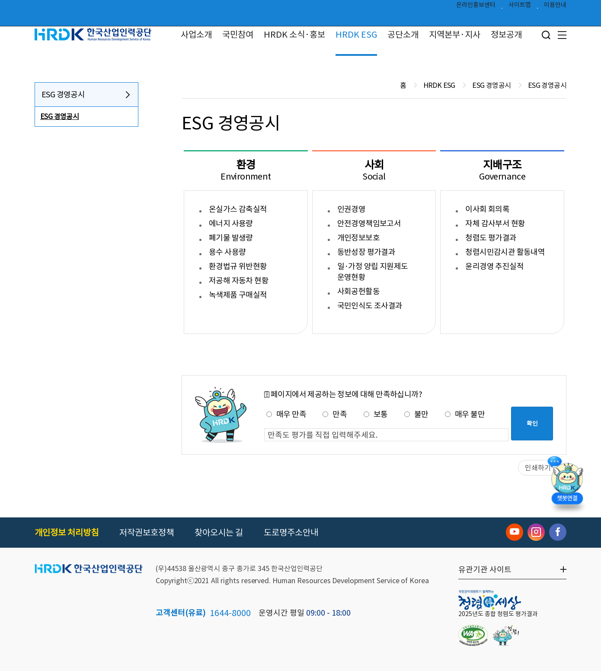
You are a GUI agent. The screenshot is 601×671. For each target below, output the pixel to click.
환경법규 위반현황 (238, 266)
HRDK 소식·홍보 (294, 34)
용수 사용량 (227, 252)
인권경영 (351, 209)
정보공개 (506, 34)
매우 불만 (465, 414)
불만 (416, 414)
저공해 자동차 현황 (239, 281)
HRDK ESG (356, 34)
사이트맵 (519, 7)
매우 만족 (286, 414)
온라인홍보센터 (476, 7)
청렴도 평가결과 (490, 238)
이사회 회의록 (487, 209)
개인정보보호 (358, 238)
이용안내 (555, 7)
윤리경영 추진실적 (494, 266)
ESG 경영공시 (63, 95)
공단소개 (403, 34)
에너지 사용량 (231, 223)
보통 (376, 414)
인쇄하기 (538, 467)
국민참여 (237, 34)
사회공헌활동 (358, 291)
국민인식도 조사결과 (370, 306)
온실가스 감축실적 (238, 209)
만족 (335, 414)
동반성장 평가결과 (366, 252)
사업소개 (196, 34)
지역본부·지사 (454, 34)
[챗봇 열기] (567, 482)
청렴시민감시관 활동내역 (505, 252)
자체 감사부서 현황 (495, 223)
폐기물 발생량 (231, 238)
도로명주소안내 (291, 532)
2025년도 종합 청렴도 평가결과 (498, 614)
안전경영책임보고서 (369, 223)
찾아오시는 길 (219, 532)
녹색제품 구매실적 (238, 295)
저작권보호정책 (146, 532)
